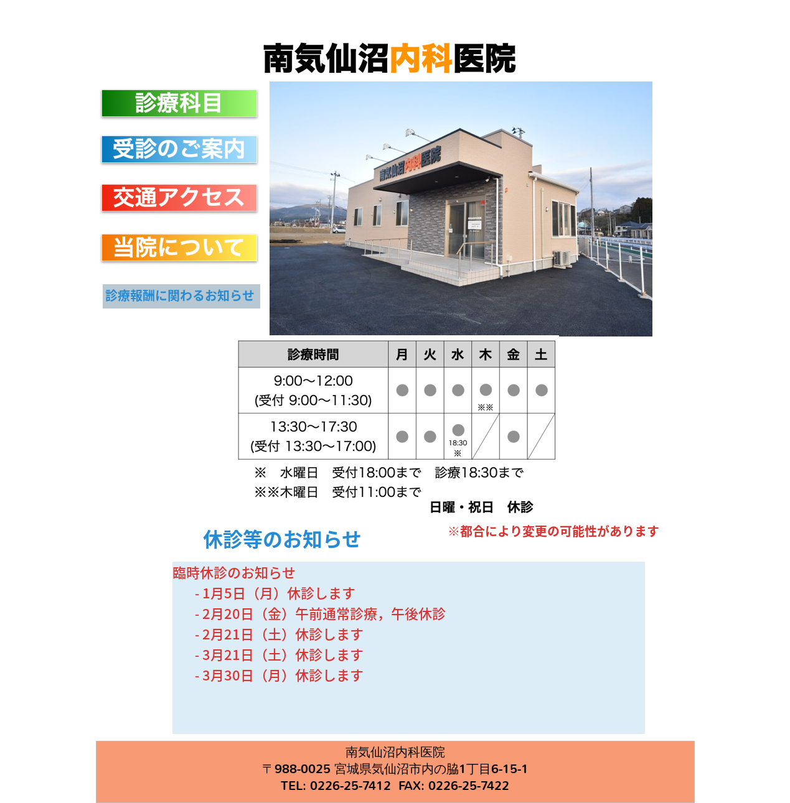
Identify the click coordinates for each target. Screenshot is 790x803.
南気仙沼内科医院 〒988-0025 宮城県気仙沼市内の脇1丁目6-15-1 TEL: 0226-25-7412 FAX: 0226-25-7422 (395, 772)
